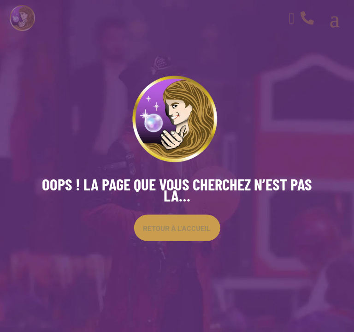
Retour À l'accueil (177, 227)
